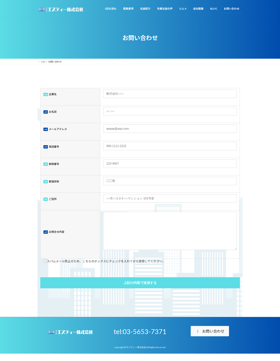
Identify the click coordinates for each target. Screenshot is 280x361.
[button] (210, 338)
